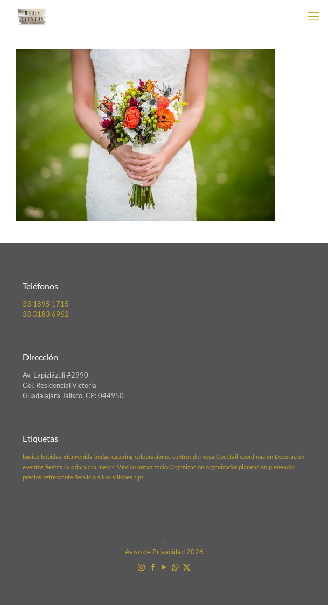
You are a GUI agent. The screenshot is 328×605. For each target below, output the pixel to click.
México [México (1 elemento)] (126, 466)
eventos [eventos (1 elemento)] (33, 466)
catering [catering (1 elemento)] (122, 456)
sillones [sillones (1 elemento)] (122, 477)
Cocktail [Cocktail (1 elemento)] (227, 456)
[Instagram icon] (141, 567)
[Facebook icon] (153, 567)
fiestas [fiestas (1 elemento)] (53, 466)
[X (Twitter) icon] (187, 567)
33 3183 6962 (46, 314)
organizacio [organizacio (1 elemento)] (152, 466)
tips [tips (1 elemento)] (139, 477)
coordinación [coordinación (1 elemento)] (256, 456)
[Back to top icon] (164, 541)
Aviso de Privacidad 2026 (164, 551)
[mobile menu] (313, 16)
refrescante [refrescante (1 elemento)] (58, 477)
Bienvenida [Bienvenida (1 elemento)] (78, 456)
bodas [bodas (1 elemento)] (102, 456)
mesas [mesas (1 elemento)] (106, 466)
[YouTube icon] (164, 567)
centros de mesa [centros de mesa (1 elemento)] (193, 456)
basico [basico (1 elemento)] (31, 456)
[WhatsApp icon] (175, 567)
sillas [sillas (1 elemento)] (104, 477)
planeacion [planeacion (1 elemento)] (253, 466)
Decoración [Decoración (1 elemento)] (289, 456)
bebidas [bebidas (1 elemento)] (51, 456)
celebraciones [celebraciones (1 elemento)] (153, 456)
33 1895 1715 (46, 304)
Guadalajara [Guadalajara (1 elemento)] (80, 466)
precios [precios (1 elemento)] (32, 477)
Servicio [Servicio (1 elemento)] (85, 477)
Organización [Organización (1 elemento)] (186, 466)
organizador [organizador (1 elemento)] (221, 466)
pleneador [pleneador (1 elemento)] (282, 466)
